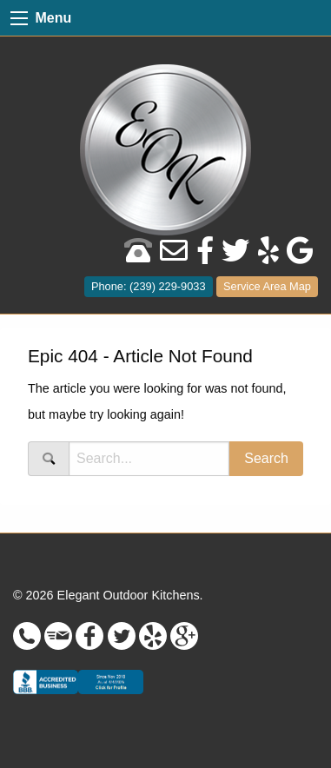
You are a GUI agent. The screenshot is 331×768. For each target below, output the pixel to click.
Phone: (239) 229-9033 (148, 286)
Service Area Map (267, 286)
